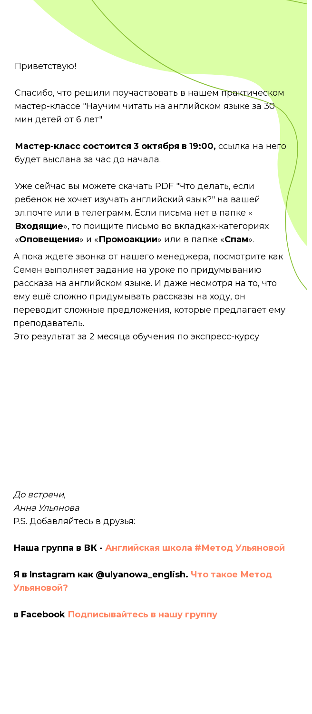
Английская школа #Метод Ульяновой (195, 548)
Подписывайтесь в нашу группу (142, 614)
